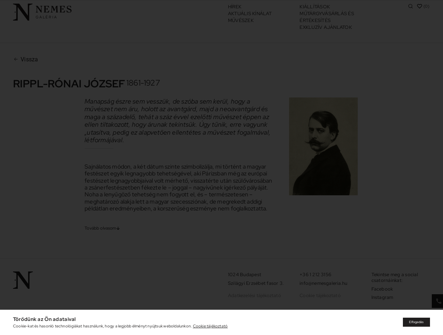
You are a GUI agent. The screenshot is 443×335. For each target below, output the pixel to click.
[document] (221, 167)
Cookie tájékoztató (210, 326)
